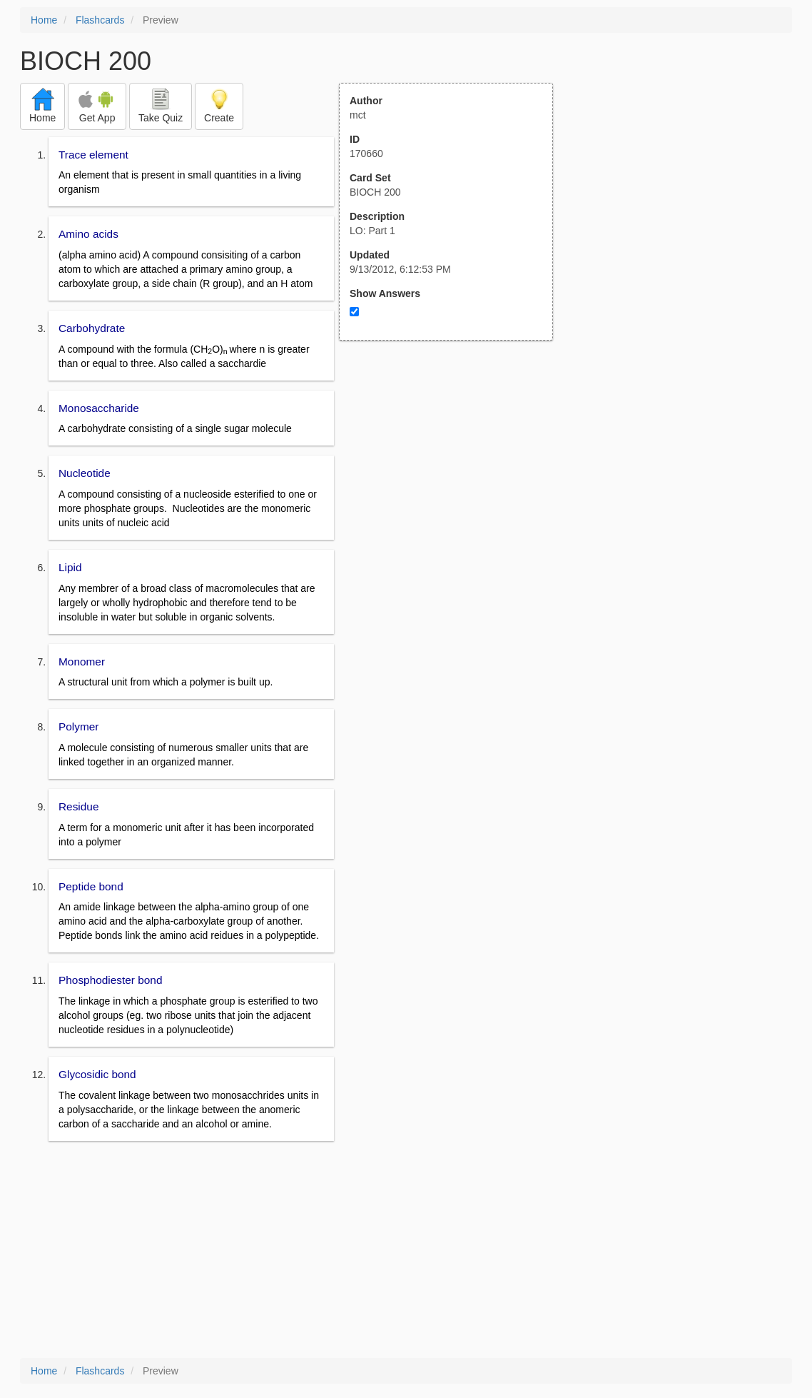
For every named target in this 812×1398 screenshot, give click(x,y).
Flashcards (100, 20)
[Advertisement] (454, 480)
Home (44, 20)
